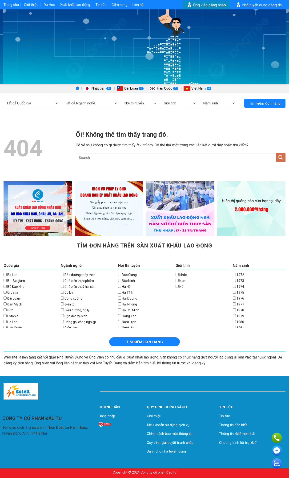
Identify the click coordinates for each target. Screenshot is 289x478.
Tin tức (101, 5)
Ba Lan (10, 275)
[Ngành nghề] (91, 103)
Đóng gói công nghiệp (78, 322)
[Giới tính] (179, 103)
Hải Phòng (127, 304)
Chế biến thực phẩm (77, 281)
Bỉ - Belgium (14, 281)
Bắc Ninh (126, 281)
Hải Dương (127, 298)
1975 (238, 292)
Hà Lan (10, 322)
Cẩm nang (119, 5)
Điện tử (68, 304)
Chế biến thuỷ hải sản (78, 286)
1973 (238, 281)
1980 (238, 322)
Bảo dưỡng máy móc (78, 275)
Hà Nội (124, 286)
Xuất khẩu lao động (75, 5)
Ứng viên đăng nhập (206, 5)
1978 (238, 310)
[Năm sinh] (218, 103)
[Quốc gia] (32, 103)
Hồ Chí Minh (128, 310)
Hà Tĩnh (125, 292)
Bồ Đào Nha (14, 286)
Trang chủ (11, 5)
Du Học (49, 5)
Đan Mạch (13, 304)
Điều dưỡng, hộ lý (75, 310)
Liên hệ (138, 5)
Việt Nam (197, 88)
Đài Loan (131, 88)
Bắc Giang (127, 275)
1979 (238, 316)
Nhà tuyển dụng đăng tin (258, 5)
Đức (8, 310)
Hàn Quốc (164, 88)
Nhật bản (98, 88)
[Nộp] (280, 157)
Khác (181, 275)
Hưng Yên (127, 316)
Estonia (11, 316)
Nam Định (127, 322)
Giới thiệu (31, 5)
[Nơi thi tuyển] (140, 103)
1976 (238, 298)
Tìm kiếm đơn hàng (265, 103)
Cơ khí (67, 292)
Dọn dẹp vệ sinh (74, 316)
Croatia (11, 292)
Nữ (180, 286)
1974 (238, 286)
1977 (238, 304)
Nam (181, 281)
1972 (238, 275)
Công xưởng (71, 298)
